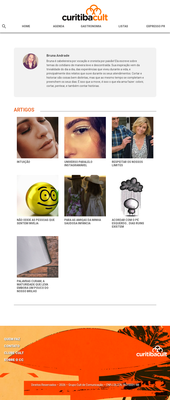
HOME (26, 26)
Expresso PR (155, 26)
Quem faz (12, 339)
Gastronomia (91, 26)
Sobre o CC (14, 360)
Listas (123, 26)
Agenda (58, 26)
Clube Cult (14, 353)
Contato (12, 346)
